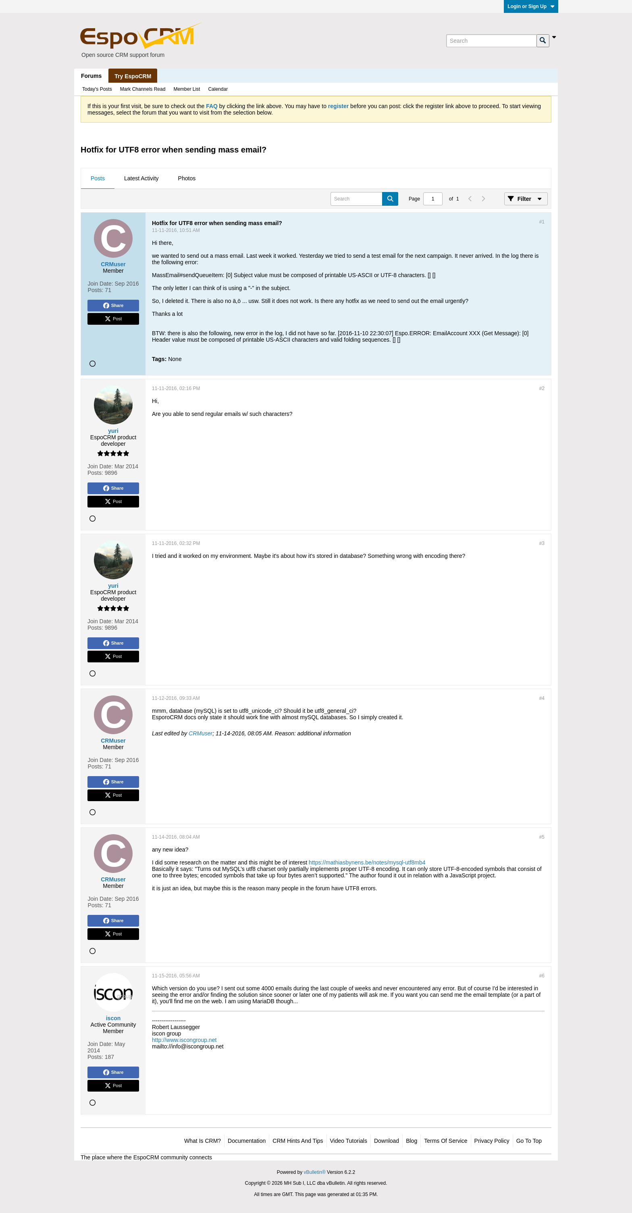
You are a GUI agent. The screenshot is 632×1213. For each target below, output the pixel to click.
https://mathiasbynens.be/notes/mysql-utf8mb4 (367, 862)
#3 (542, 543)
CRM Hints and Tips (297, 1141)
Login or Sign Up (531, 6)
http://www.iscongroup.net (184, 1040)
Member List (186, 89)
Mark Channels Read (143, 89)
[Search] (491, 40)
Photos (187, 178)
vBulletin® (315, 1172)
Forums (91, 76)
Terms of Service (445, 1141)
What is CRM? (202, 1141)
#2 (542, 388)
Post (113, 319)
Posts (98, 178)
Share (113, 306)
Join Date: (100, 283)
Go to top (529, 1141)
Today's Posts (97, 89)
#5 (542, 837)
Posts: (96, 290)
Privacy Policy (491, 1141)
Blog (411, 1141)
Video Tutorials (348, 1141)
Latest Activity (141, 178)
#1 (542, 222)
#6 (542, 976)
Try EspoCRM (132, 76)
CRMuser (200, 733)
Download (386, 1141)
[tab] (97, 178)
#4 (542, 698)
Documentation (247, 1141)
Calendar (218, 89)
